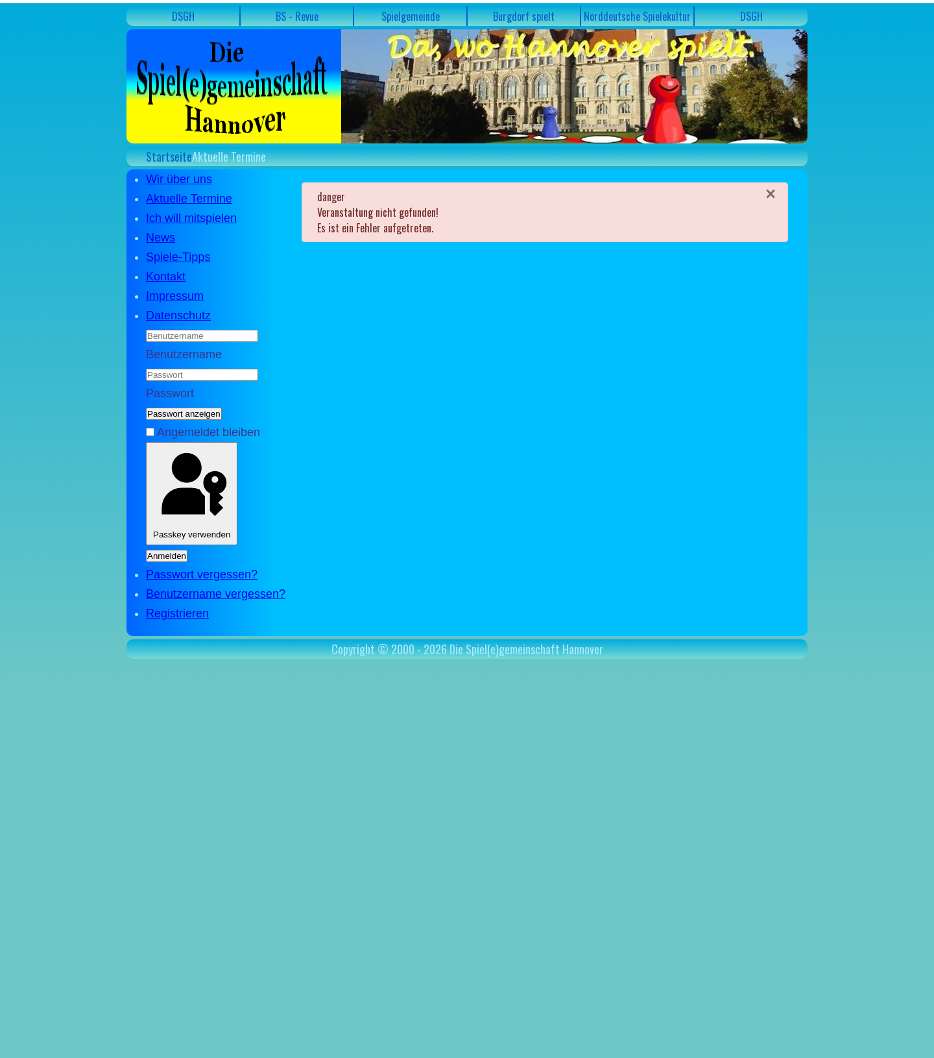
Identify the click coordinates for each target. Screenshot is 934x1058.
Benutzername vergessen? (215, 593)
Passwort (170, 393)
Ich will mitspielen (191, 218)
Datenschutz (178, 315)
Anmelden (166, 556)
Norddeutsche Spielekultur (637, 16)
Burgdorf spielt (524, 16)
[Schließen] (770, 194)
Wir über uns (179, 179)
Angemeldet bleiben (208, 432)
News (160, 237)
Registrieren (177, 613)
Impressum (175, 295)
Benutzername (184, 354)
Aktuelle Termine (189, 198)
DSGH (183, 16)
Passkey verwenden (192, 493)
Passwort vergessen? (201, 574)
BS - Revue (297, 16)
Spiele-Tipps (178, 257)
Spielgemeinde (410, 16)
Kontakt (166, 276)
